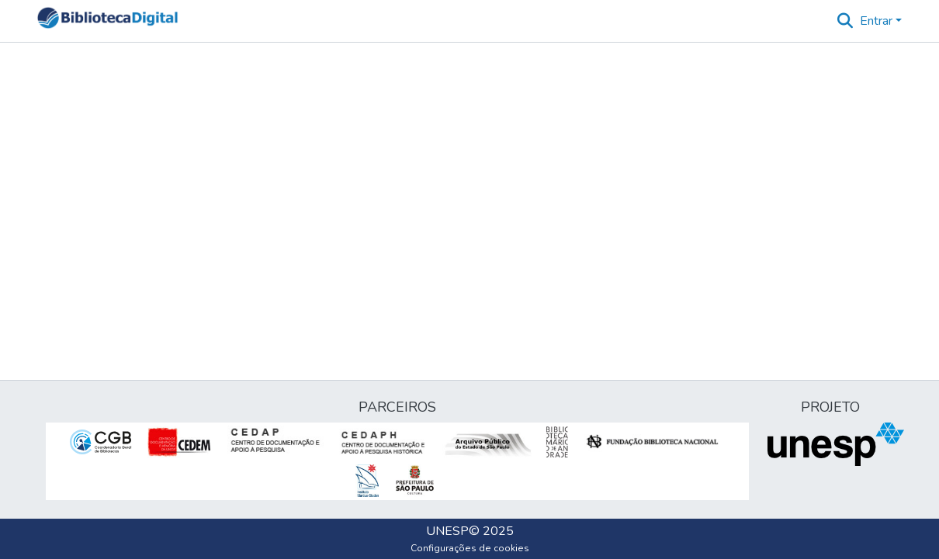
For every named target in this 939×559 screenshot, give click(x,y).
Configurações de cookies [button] (470, 548)
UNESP (447, 531)
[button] (107, 21)
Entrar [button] (878, 20)
